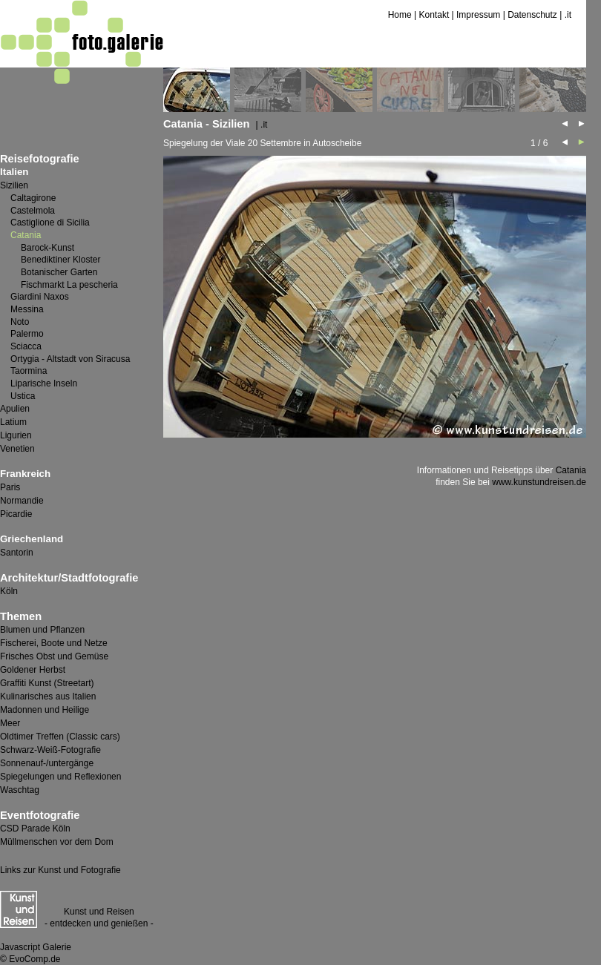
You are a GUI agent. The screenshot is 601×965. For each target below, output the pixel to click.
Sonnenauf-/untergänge (46, 763)
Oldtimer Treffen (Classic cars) (60, 736)
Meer (10, 723)
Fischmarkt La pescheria (69, 285)
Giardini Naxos (39, 297)
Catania (571, 470)
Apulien (15, 409)
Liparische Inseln (43, 383)
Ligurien (16, 435)
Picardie (16, 514)
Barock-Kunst (47, 248)
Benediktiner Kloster (60, 259)
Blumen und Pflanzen (42, 630)
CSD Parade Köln (35, 828)
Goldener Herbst (32, 670)
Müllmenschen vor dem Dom (57, 842)
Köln (9, 591)
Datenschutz (532, 15)
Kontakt (434, 15)
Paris (10, 487)
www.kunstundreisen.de (539, 482)
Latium (13, 422)
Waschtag (19, 790)
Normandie (22, 500)
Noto (19, 322)
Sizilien (14, 185)
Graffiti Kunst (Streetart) (47, 683)
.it (568, 15)
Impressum (478, 15)
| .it (262, 124)
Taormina (28, 371)
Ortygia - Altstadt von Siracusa (70, 359)
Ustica (22, 396)
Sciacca (26, 346)
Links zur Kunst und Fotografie (60, 870)
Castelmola (32, 210)
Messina (27, 309)
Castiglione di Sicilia (50, 222)
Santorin (16, 552)
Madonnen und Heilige (44, 710)
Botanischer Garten (59, 272)
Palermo (27, 334)
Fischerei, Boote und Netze (54, 643)
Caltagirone (33, 198)
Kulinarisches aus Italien (48, 696)
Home (400, 15)
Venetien (17, 449)
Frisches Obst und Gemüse (54, 656)
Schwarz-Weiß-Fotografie (50, 750)
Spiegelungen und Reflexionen (60, 776)
